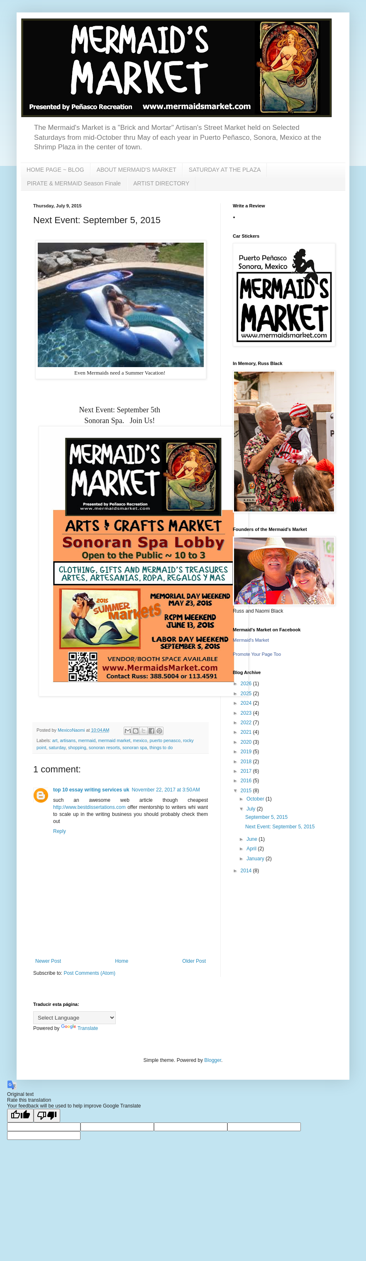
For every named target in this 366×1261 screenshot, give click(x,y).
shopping (77, 747)
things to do (161, 747)
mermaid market (114, 740)
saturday (57, 747)
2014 (247, 871)
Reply (59, 831)
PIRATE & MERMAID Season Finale (74, 183)
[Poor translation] (47, 1115)
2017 (247, 771)
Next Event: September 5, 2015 (280, 827)
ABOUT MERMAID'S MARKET (136, 169)
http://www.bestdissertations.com (89, 807)
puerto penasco (164, 740)
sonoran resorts (104, 747)
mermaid (86, 740)
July (251, 809)
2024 (247, 703)
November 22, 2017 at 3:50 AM (166, 790)
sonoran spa (134, 747)
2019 (247, 752)
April (252, 849)
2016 (247, 781)
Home (121, 961)
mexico (140, 740)
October (256, 799)
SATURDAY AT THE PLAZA (225, 169)
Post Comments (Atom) (89, 973)
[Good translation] (20, 1115)
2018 (247, 761)
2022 (247, 722)
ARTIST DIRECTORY (161, 183)
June (252, 839)
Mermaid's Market (251, 640)
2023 (247, 713)
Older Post (194, 961)
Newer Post (48, 961)
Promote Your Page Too (257, 654)
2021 (247, 732)
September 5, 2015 (266, 817)
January (256, 859)
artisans (68, 740)
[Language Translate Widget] (74, 1017)
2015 (247, 791)
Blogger (212, 1060)
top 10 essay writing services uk (91, 790)
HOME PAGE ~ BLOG (55, 169)
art (55, 740)
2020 (247, 742)
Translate (79, 1028)
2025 (247, 693)
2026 (247, 683)
